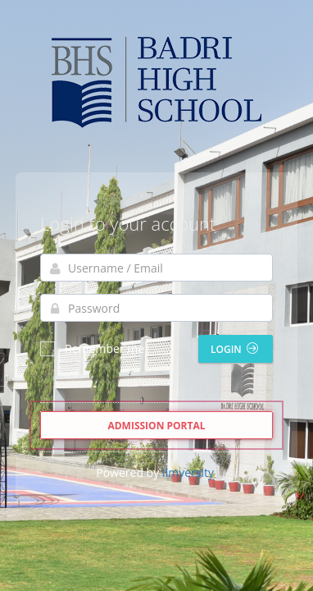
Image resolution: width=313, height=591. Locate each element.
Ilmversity (188, 472)
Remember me (92, 348)
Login (234, 349)
